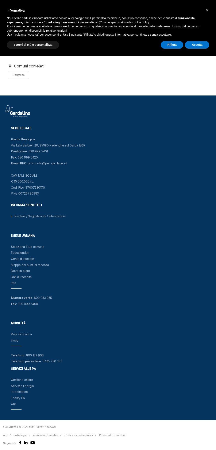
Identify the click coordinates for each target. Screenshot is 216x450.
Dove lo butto (20, 271)
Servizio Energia (22, 386)
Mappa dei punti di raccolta (30, 265)
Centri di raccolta (23, 259)
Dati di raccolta (21, 277)
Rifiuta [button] (172, 44)
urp (5, 435)
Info (13, 283)
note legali (20, 435)
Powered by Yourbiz (112, 435)
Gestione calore (22, 379)
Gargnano (18, 75)
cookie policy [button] (140, 22)
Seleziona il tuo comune (27, 247)
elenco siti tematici (45, 435)
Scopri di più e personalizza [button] (33, 44)
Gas (13, 404)
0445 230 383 (52, 361)
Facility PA (18, 398)
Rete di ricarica (21, 334)
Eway (14, 340)
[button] (207, 10)
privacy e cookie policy (78, 435)
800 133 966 (35, 355)
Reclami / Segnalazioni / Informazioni (40, 216)
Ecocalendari (20, 252)
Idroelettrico (19, 392)
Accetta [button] (197, 44)
